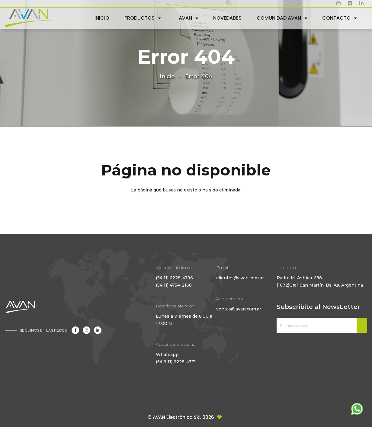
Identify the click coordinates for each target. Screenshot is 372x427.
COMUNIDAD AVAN (279, 17)
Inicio (167, 76)
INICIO (102, 17)
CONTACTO (336, 17)
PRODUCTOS (139, 17)
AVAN (185, 17)
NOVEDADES (227, 17)
